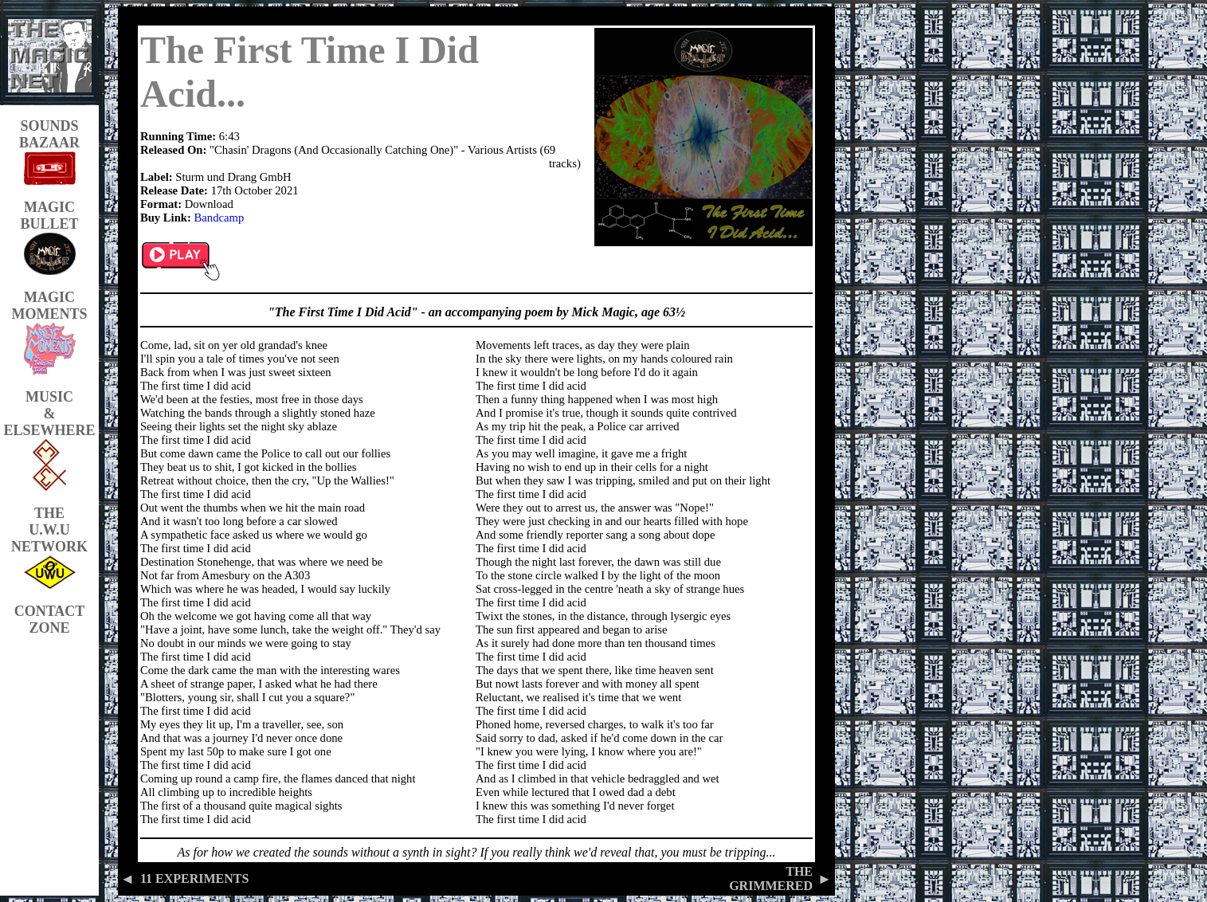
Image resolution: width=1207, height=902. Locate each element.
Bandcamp (219, 217)
